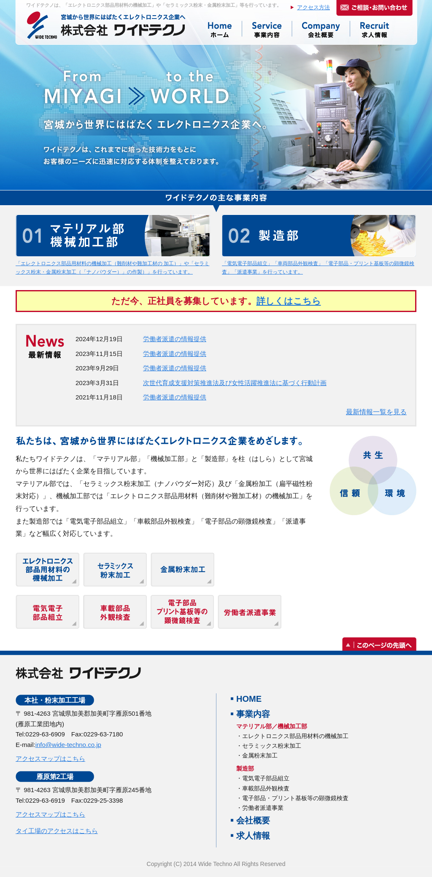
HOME (249, 698)
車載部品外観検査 (265, 788)
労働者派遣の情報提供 (174, 338)
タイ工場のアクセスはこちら (57, 830)
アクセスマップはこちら (50, 758)
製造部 (245, 768)
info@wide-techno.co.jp (68, 744)
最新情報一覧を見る (376, 411)
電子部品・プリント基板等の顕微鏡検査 (295, 798)
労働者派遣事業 (263, 807)
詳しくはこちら (288, 301)
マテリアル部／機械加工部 (271, 726)
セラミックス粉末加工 (271, 745)
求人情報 (253, 835)
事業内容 (253, 714)
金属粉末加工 (260, 755)
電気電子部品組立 (265, 778)
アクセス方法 (313, 7)
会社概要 (253, 820)
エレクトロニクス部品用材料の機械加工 (295, 736)
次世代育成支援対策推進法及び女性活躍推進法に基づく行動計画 (235, 382)
